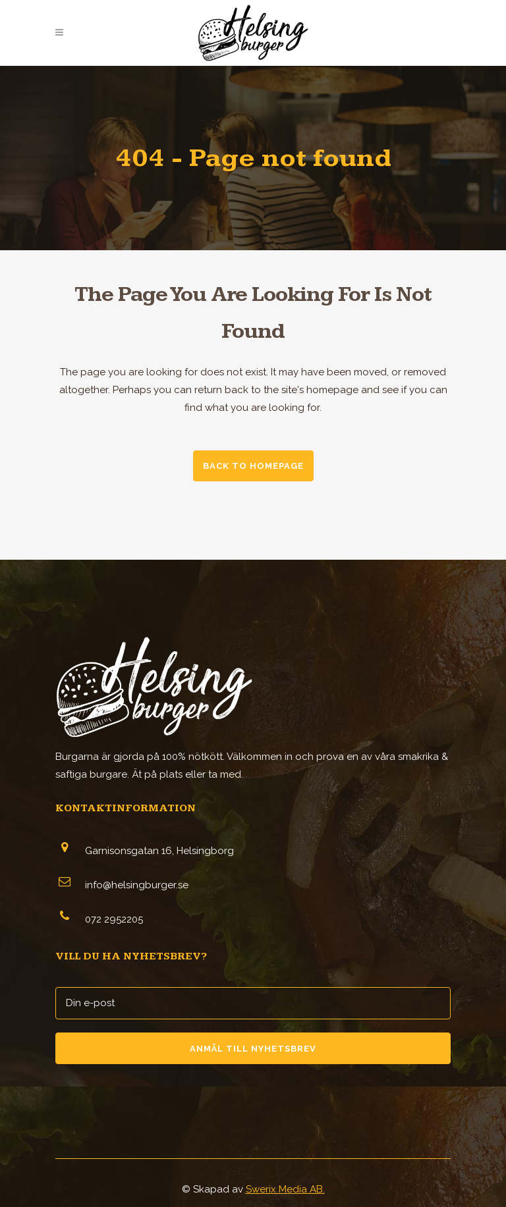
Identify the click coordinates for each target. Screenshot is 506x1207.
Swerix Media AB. (285, 1189)
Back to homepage (253, 466)
